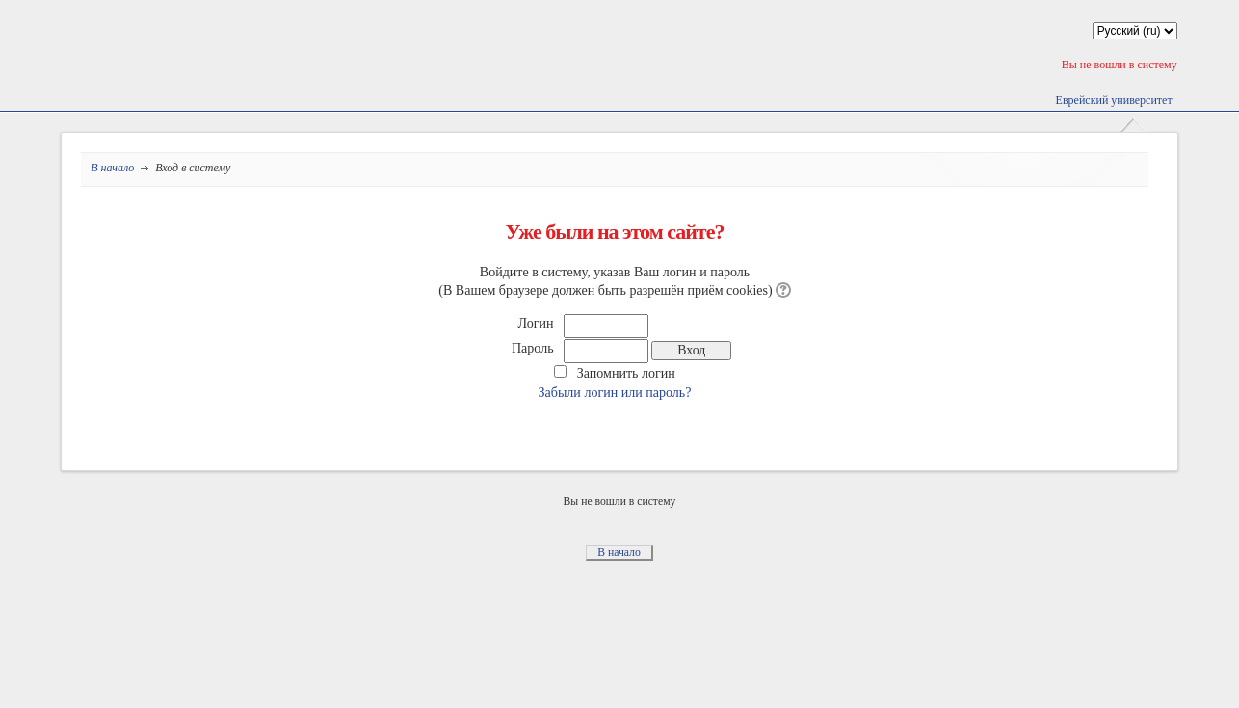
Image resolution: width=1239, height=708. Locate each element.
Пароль (533, 347)
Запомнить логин (626, 372)
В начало (112, 167)
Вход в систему (192, 167)
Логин (536, 322)
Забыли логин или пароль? (615, 392)
